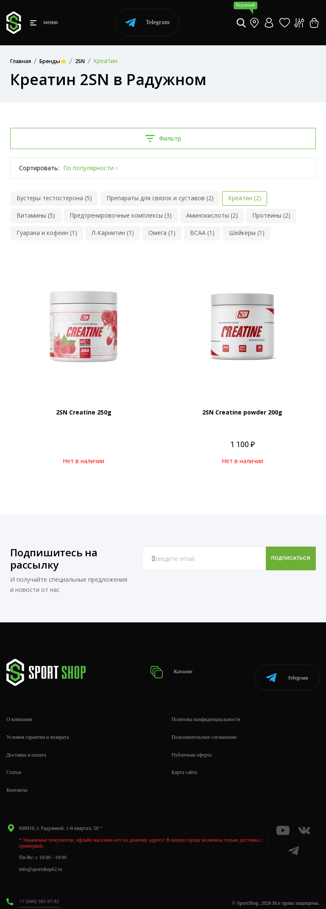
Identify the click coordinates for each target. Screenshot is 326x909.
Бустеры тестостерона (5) (54, 198)
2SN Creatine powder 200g (242, 412)
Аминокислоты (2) (212, 215)
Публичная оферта (192, 746)
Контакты (17, 781)
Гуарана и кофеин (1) (47, 233)
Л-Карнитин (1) (113, 233)
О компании (19, 710)
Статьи (13, 763)
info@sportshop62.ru (40, 860)
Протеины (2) (271, 215)
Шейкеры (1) (247, 233)
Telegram (147, 22)
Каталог (174, 667)
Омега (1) (162, 233)
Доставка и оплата (26, 746)
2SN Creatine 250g (83, 412)
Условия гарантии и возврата (37, 728)
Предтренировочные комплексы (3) (121, 215)
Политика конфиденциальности (206, 710)
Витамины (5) (36, 215)
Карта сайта (185, 763)
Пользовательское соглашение (204, 728)
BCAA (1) (202, 233)
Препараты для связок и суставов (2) (160, 198)
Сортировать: (39, 168)
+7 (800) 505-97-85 (39, 892)
